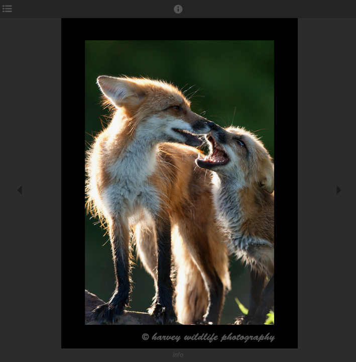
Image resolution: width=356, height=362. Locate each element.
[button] (178, 14)
